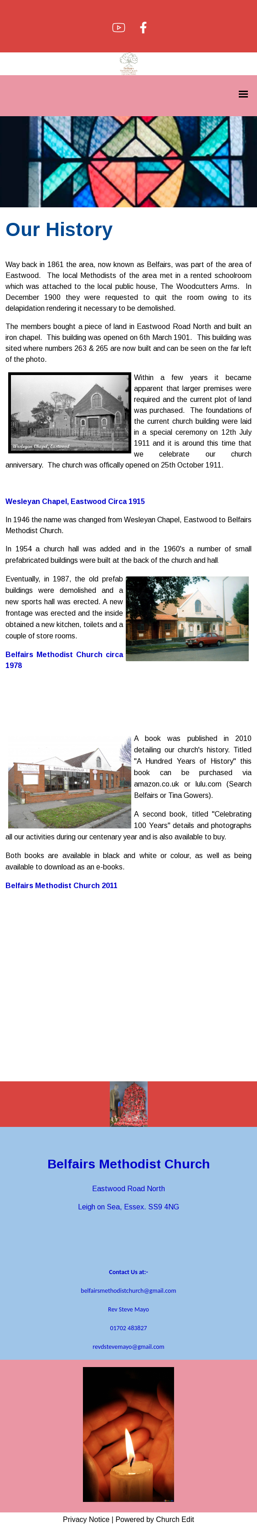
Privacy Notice (86, 1519)
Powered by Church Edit (154, 1519)
